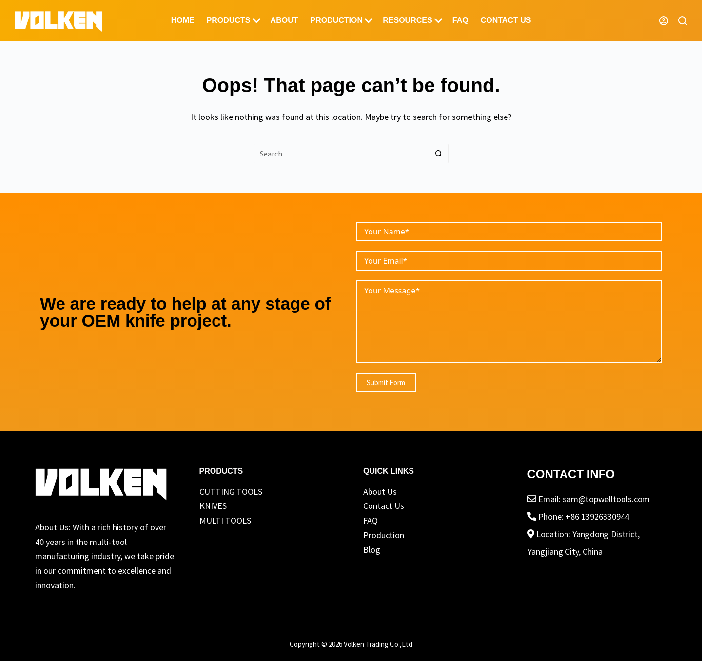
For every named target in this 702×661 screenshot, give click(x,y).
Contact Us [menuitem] (506, 20)
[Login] (663, 20)
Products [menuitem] (234, 20)
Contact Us (383, 505)
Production (383, 535)
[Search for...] (341, 153)
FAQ (370, 520)
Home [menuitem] (183, 20)
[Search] (682, 20)
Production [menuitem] (341, 20)
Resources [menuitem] (413, 20)
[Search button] (438, 153)
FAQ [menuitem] (460, 20)
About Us (380, 491)
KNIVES (213, 505)
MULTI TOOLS (225, 520)
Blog (371, 549)
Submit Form (386, 382)
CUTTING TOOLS (230, 491)
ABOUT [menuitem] (284, 20)
